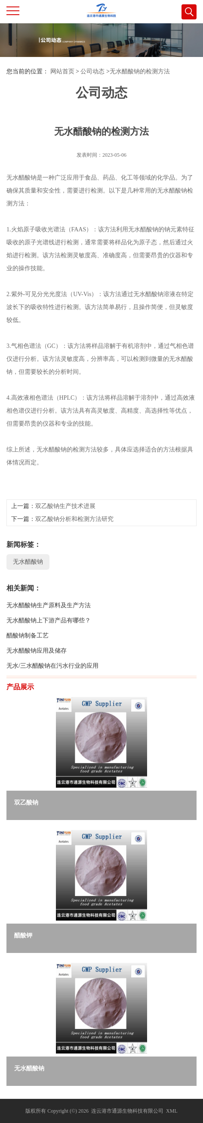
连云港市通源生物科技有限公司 (127, 1111)
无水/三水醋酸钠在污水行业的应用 (52, 694)
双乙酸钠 (26, 802)
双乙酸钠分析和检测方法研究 (74, 547)
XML (172, 1111)
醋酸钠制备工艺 (27, 663)
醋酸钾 (23, 935)
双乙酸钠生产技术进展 (65, 534)
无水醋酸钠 (28, 590)
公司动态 (92, 71)
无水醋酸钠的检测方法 (140, 71)
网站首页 (62, 71)
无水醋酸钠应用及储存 (36, 678)
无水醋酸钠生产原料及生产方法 (48, 633)
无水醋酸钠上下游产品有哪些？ (48, 648)
